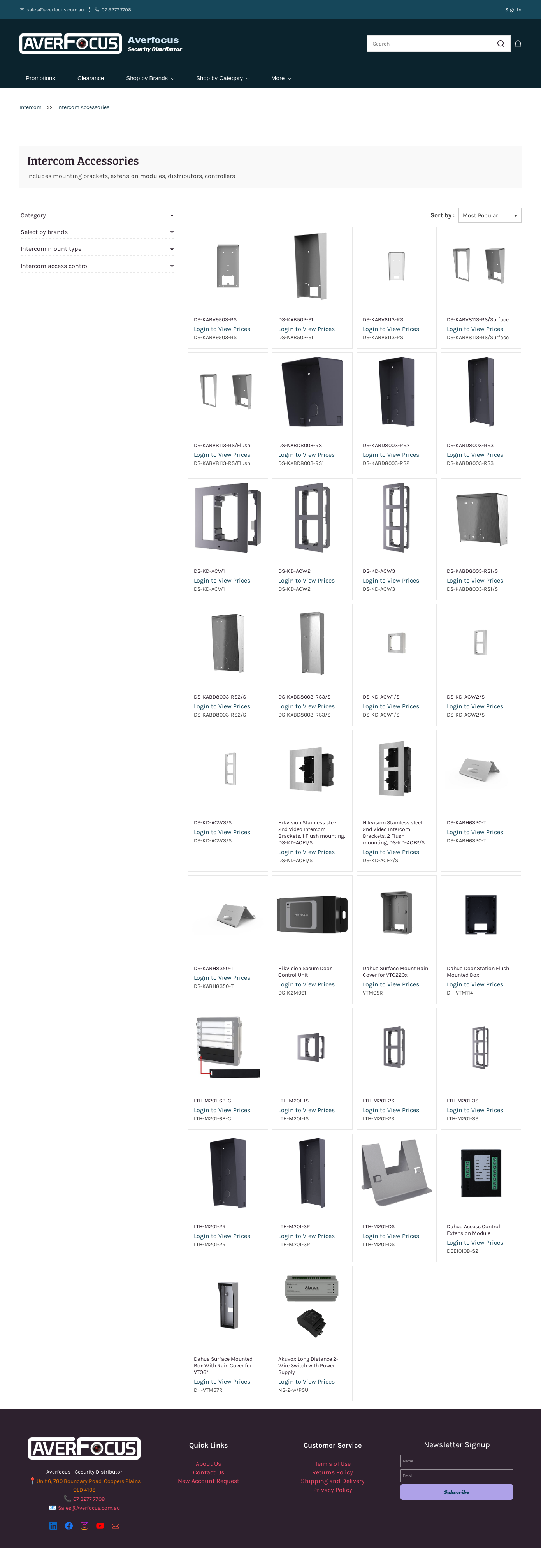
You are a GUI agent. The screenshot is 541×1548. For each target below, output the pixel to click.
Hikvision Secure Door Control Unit (289, 961)
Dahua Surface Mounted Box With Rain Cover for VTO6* (195, 1351)
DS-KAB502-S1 (270, 315)
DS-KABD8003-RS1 (276, 441)
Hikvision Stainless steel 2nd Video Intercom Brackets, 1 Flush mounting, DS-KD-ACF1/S (290, 825)
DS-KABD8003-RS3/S (279, 693)
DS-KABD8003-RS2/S (186, 693)
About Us (208, 1446)
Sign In (513, 9)
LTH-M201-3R (269, 1216)
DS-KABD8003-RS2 (369, 441)
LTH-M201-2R (176, 1216)
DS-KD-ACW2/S (457, 693)
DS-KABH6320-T (458, 818)
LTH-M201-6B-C (179, 1090)
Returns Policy (332, 1455)
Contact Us (208, 1455)
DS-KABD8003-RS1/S (464, 567)
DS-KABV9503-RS (181, 315)
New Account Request (208, 1463)
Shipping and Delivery (333, 1463)
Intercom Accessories (83, 103)
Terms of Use (333, 1446)
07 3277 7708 (89, 1482)
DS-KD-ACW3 (362, 567)
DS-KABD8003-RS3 (462, 441)
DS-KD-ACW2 (269, 567)
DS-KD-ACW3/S (179, 818)
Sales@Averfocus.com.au (89, 1491)
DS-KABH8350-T (180, 958)
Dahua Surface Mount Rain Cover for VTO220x (378, 961)
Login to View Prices (188, 325)
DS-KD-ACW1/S (364, 693)
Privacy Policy (332, 1472)
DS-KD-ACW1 (175, 567)
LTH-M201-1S (268, 1090)
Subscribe (456, 1474)
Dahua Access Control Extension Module (465, 1219)
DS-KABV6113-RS (366, 315)
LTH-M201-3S (454, 1090)
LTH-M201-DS (362, 1216)
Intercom (30, 103)
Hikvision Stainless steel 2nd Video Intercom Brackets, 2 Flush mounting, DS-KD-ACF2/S (384, 825)
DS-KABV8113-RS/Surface (470, 315)
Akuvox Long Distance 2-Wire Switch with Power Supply (288, 1351)
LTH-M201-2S (362, 1090)
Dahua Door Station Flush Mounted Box (470, 961)
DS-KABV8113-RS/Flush (188, 441)
